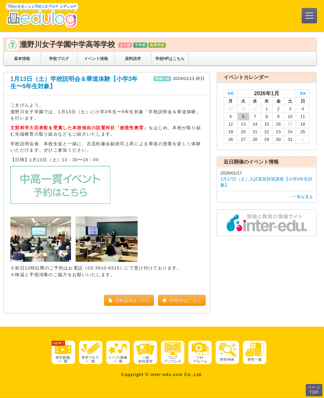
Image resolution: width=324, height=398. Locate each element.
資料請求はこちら (129, 300)
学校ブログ (59, 58)
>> (303, 93)
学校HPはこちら (170, 58)
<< (231, 93)
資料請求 (133, 58)
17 (290, 124)
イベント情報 (96, 58)
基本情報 (22, 58)
